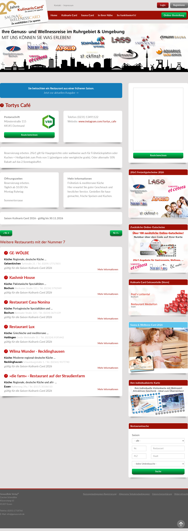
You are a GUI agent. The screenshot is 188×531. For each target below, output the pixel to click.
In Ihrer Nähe (105, 15)
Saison (136, 435)
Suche (158, 471)
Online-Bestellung (174, 15)
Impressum (68, 5)
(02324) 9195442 (54, 337)
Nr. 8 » (116, 233)
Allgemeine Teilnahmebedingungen (134, 494)
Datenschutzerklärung (162, 494)
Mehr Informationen (108, 269)
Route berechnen (29, 134)
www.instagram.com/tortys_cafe (97, 121)
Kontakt (57, 5)
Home (54, 15)
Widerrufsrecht (181, 494)
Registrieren (179, 5)
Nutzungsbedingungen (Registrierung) (100, 494)
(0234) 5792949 (53, 288)
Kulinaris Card (69, 15)
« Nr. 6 (6, 233)
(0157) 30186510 (43, 386)
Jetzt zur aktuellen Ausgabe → (61, 92)
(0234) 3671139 (52, 312)
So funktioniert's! (126, 15)
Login (162, 5)
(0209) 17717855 (51, 263)
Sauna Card (87, 15)
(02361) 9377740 (60, 362)
